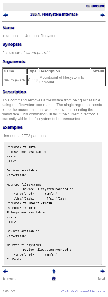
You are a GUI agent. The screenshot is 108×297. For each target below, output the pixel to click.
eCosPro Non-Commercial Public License (83, 291)
